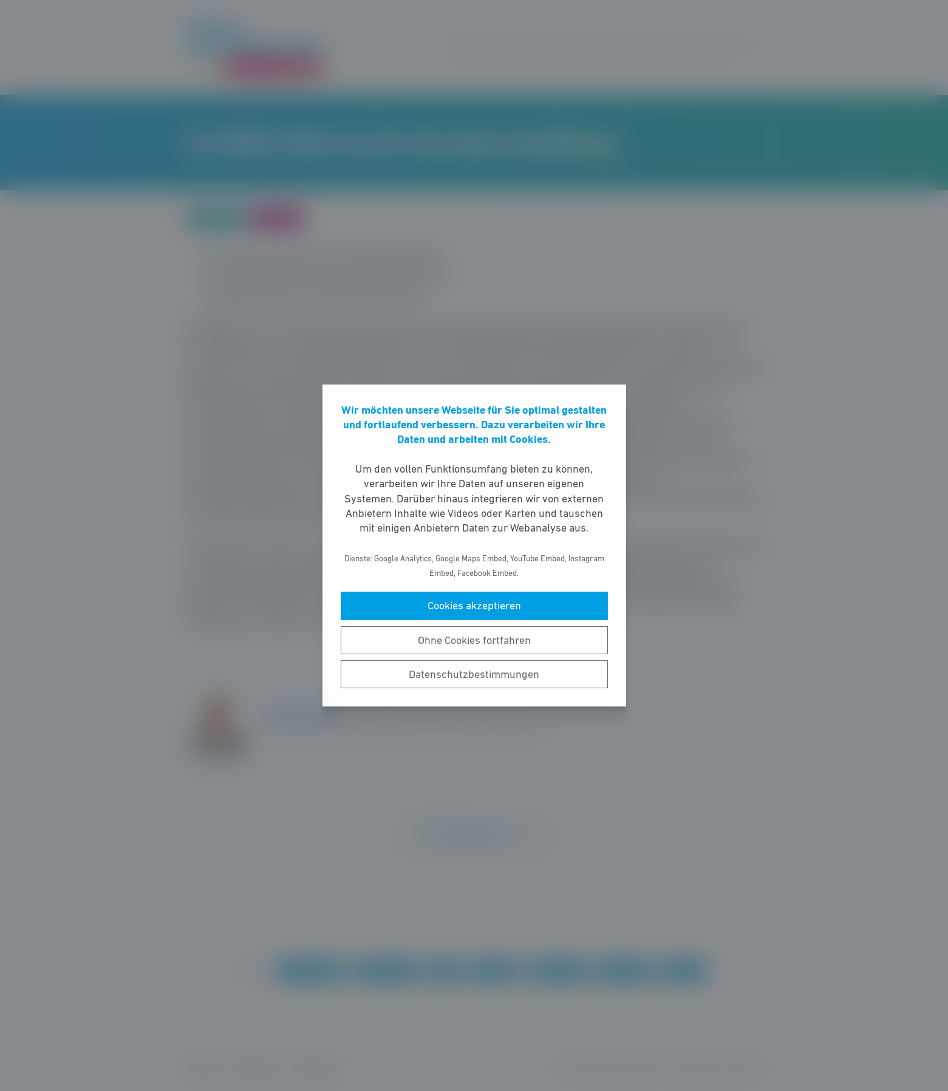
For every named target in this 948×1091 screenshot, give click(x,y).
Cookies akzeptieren (474, 605)
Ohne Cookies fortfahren (474, 640)
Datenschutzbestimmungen (474, 674)
